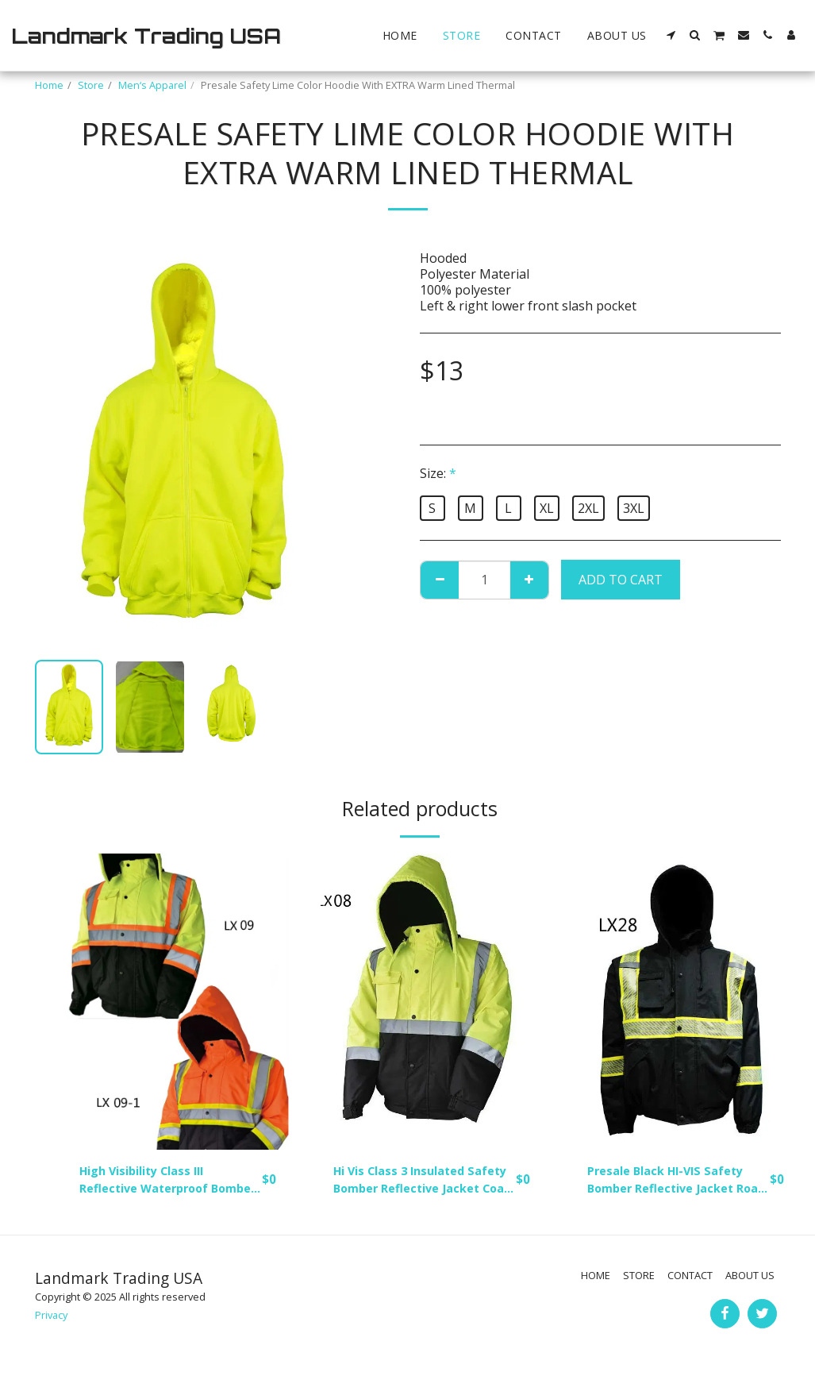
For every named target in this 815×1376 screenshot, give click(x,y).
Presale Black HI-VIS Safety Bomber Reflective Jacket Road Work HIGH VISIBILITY (673, 1182)
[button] (671, 34)
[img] (178, 1002)
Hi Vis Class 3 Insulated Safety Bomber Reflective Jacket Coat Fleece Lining (415, 1182)
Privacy (51, 1319)
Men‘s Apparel (152, 85)
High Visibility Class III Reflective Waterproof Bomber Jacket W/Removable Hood (150, 1182)
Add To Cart (621, 579)
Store (91, 85)
